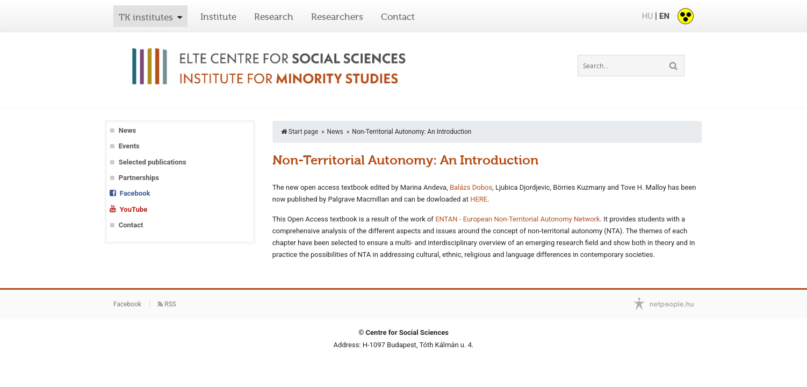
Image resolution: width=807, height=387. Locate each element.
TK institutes (146, 17)
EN (664, 16)
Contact (398, 16)
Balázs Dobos (471, 187)
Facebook (135, 193)
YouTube (133, 209)
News (127, 130)
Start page (299, 131)
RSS (167, 304)
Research (273, 16)
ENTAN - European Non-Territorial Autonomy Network (517, 219)
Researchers (337, 16)
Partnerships (139, 177)
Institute (218, 16)
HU (647, 16)
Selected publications (152, 162)
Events (129, 145)
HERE (478, 199)
